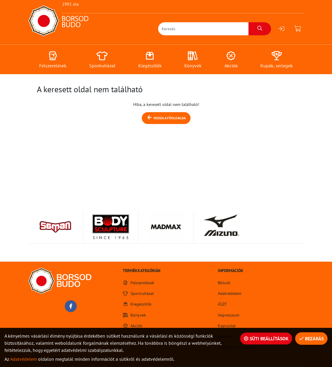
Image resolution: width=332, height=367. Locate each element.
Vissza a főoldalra (166, 117)
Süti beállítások (266, 338)
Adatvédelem (23, 359)
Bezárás (311, 338)
